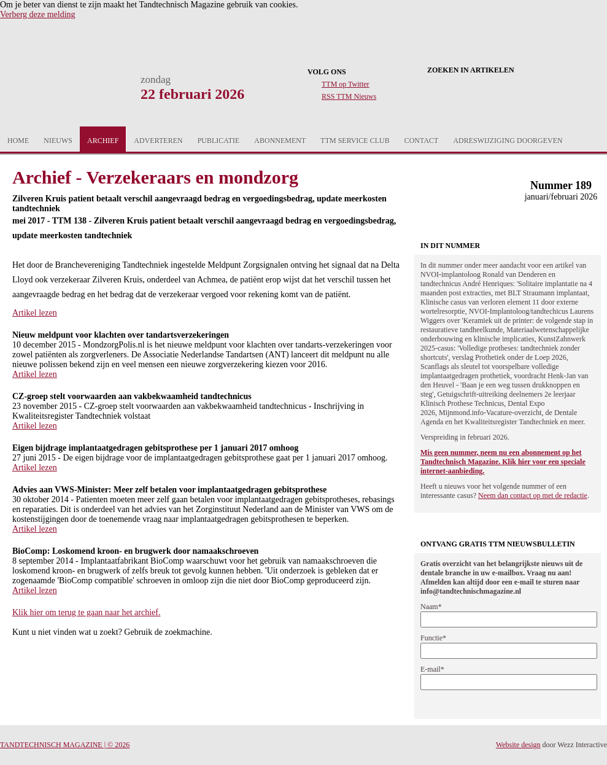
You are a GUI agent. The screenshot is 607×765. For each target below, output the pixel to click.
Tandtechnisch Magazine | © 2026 (65, 744)
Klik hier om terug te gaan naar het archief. (86, 612)
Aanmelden (550, 140)
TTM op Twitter (345, 84)
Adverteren (158, 140)
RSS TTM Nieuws (349, 96)
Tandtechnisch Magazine (60, 93)
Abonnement (280, 140)
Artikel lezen (34, 312)
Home (18, 140)
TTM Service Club (354, 140)
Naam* (431, 606)
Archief (102, 140)
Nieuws (58, 140)
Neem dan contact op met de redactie (532, 495)
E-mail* (432, 669)
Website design (518, 744)
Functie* (433, 638)
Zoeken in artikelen (470, 70)
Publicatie (219, 140)
